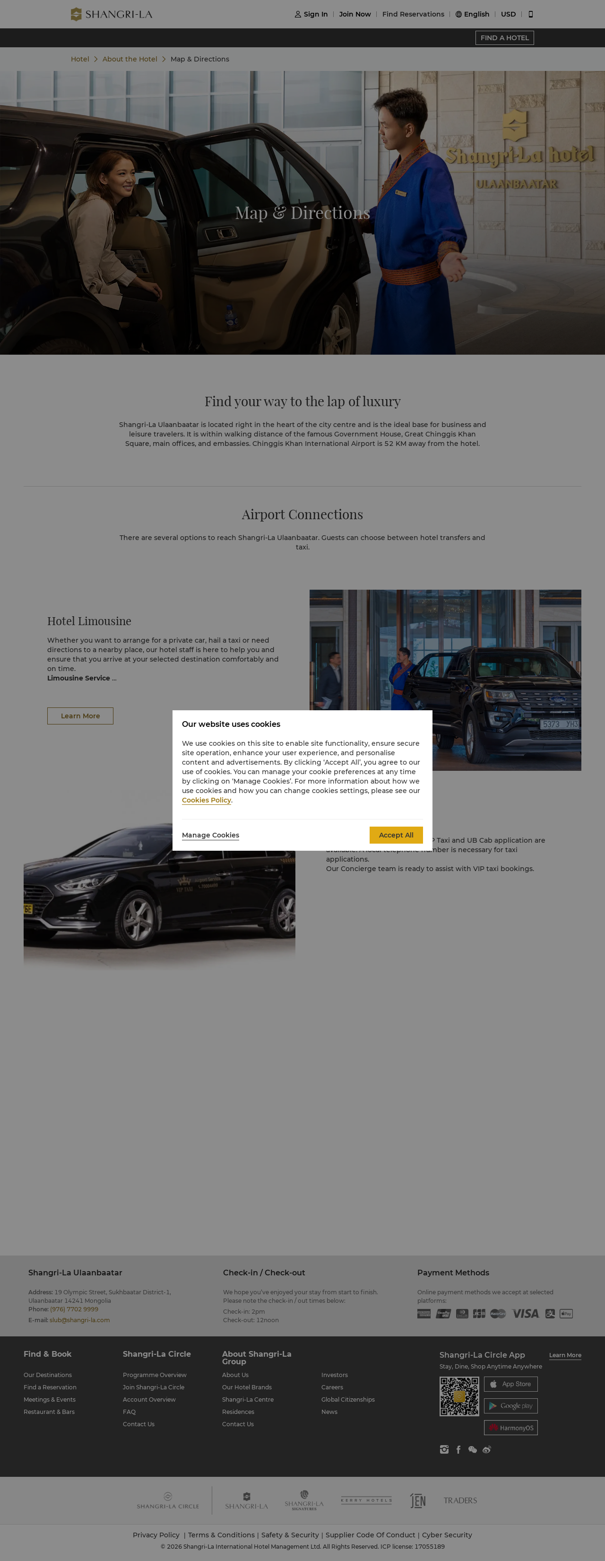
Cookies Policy (206, 800)
